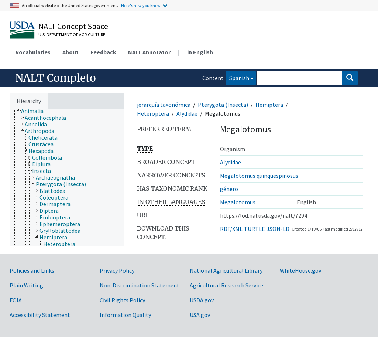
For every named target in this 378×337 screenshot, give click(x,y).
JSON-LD (278, 228)
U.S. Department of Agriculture (71, 34)
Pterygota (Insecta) (223, 104)
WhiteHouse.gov (300, 270)
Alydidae (186, 113)
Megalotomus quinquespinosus (259, 175)
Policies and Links (32, 270)
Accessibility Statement (40, 315)
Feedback (103, 52)
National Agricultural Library (226, 270)
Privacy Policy (117, 270)
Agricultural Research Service (226, 285)
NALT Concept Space (73, 26)
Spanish (237, 77)
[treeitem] (35, 111)
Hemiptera (269, 104)
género (229, 189)
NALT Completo (55, 78)
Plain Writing (26, 285)
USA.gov (200, 315)
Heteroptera (153, 113)
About (70, 52)
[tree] (67, 177)
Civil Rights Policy (122, 300)
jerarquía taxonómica (163, 104)
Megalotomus (237, 202)
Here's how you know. (141, 5)
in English (200, 52)
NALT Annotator (149, 52)
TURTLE (254, 228)
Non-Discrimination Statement (139, 285)
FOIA (16, 300)
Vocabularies (33, 52)
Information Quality (125, 315)
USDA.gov (202, 300)
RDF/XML (231, 228)
